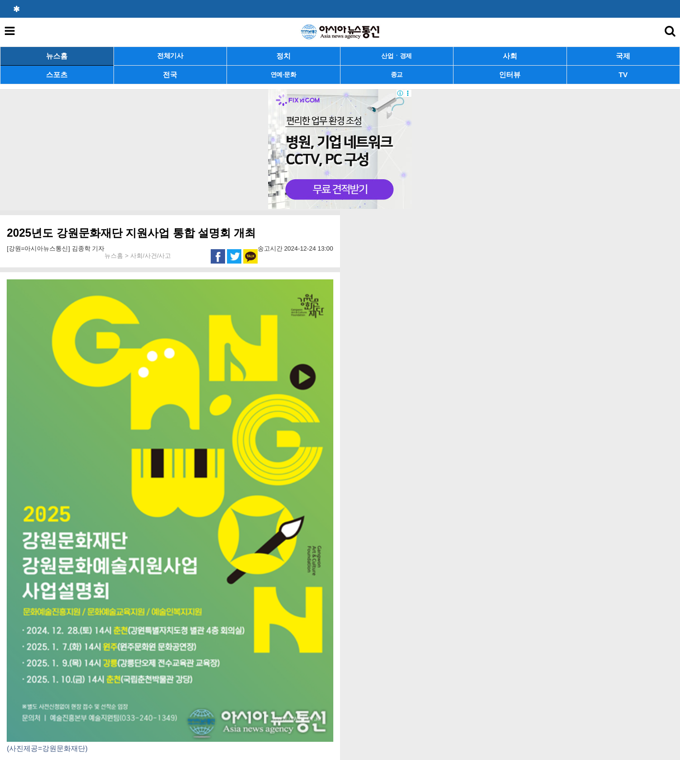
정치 (283, 56)
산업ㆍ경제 (396, 55)
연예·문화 (283, 74)
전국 (170, 74)
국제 (623, 56)
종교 (397, 74)
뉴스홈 (57, 56)
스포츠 (57, 74)
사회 (510, 56)
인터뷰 (510, 74)
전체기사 (170, 55)
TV (623, 74)
